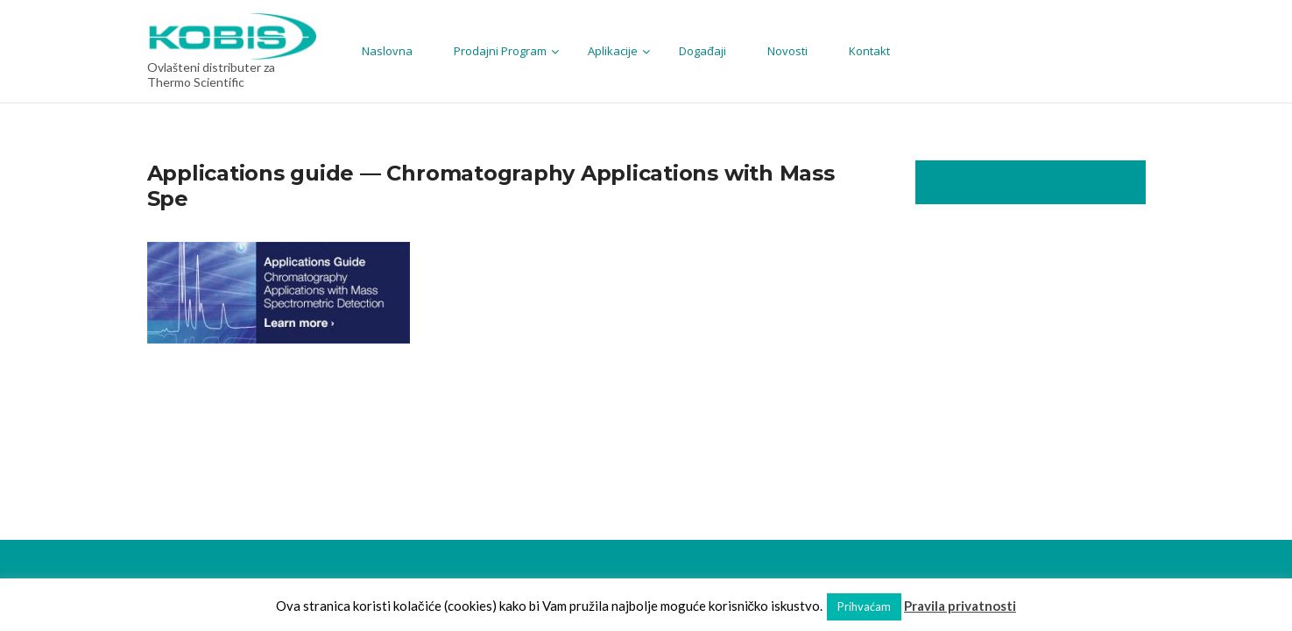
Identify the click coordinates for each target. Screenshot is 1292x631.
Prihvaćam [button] (864, 606)
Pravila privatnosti (960, 605)
